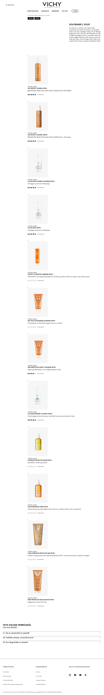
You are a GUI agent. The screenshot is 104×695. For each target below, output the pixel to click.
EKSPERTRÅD (55, 11)
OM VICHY (65, 11)
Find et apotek (39, 676)
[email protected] (35, 692)
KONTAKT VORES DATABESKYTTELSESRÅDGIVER (13, 684)
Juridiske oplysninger (7, 676)
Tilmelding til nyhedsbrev (41, 680)
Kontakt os (38, 672)
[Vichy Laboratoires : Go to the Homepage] (52, 5)
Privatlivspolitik (6, 672)
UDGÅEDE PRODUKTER (40, 684)
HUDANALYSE (45, 11)
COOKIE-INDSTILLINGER (8, 680)
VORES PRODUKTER (32, 11)
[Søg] (75, 11)
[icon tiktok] (85, 675)
